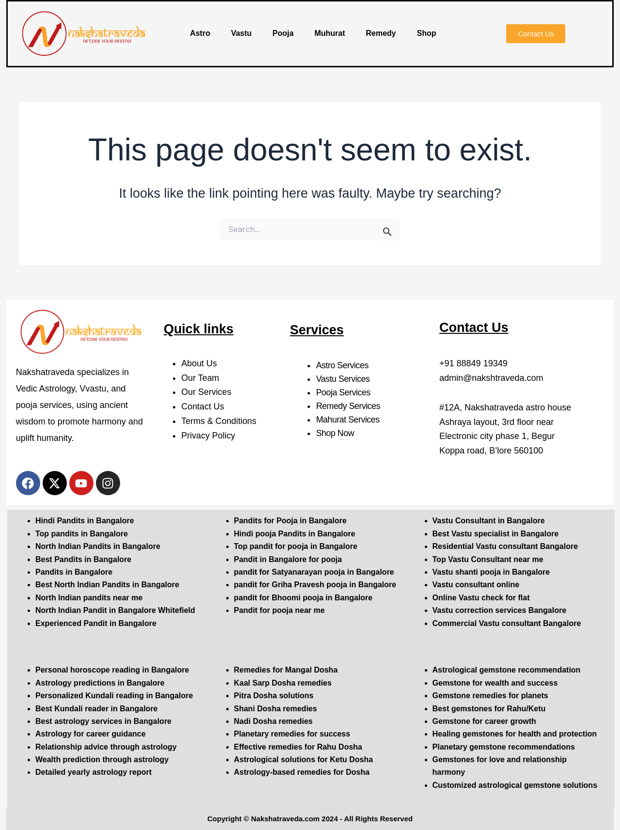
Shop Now (335, 433)
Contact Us (202, 406)
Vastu (241, 33)
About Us (199, 363)
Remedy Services (348, 406)
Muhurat (329, 33)
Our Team (200, 378)
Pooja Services (343, 392)
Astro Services (342, 365)
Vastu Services (343, 379)
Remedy (381, 33)
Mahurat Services (348, 419)
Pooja (283, 33)
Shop (426, 33)
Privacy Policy (208, 435)
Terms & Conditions (219, 421)
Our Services (206, 392)
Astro (200, 33)
